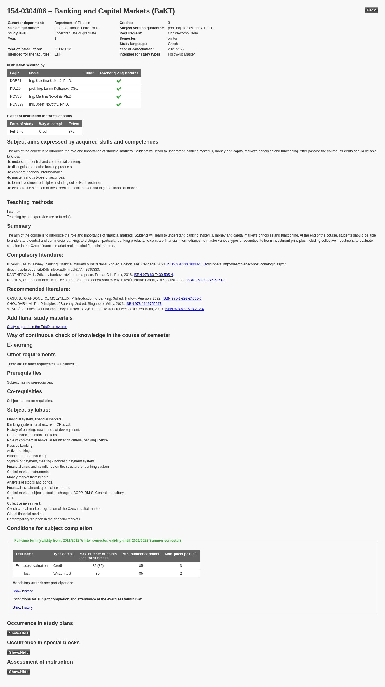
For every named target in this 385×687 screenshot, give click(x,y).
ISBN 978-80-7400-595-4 (153, 275)
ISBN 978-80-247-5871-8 (205, 280)
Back (371, 10)
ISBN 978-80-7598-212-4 (184, 309)
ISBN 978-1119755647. (144, 304)
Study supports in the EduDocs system (37, 327)
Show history (23, 591)
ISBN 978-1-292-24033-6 (181, 298)
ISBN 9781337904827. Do (187, 264)
